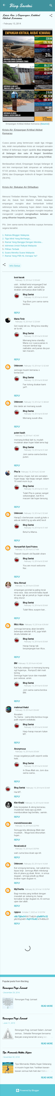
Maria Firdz (19, 319)
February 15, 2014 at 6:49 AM (36, 297)
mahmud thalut (21, 707)
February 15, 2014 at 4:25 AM (27, 586)
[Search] (51, 5)
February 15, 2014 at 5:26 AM (27, 710)
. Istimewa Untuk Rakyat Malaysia (20, 245)
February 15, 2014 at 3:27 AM (27, 549)
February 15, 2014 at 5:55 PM (27, 849)
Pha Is (17, 471)
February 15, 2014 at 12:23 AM (27, 322)
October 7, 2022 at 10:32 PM (33, 912)
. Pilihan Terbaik (11, 249)
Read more (47, 1006)
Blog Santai (20, 5)
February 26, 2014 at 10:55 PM (37, 889)
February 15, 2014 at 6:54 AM (36, 727)
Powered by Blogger (27, 1090)
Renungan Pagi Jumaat (14, 988)
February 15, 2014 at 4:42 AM (30, 663)
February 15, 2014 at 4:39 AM (36, 624)
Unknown (18, 365)
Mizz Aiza (18, 624)
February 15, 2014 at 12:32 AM (36, 366)
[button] (51, 16)
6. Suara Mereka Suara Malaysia (18, 252)
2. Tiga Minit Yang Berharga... (16, 238)
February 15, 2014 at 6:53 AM (36, 605)
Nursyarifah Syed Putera (25, 546)
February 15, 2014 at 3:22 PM (27, 826)
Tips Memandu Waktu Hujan (16, 1052)
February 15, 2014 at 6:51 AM (36, 450)
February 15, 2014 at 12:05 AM (27, 280)
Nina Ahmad (20, 583)
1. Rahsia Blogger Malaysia (15, 235)
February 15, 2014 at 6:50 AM (36, 336)
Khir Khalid (19, 802)
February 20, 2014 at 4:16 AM (36, 864)
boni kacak (19, 277)
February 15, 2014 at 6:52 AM (36, 561)
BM (15, 663)
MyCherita (19, 889)
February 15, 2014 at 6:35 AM (27, 751)
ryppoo (17, 912)
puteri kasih (19, 433)
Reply (17, 313)
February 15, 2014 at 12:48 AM (36, 402)
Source (45, 124)
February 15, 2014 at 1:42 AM (27, 435)
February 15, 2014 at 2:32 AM (33, 472)
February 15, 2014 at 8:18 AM (37, 803)
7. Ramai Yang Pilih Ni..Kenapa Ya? (19, 256)
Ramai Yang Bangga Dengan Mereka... (24, 242)
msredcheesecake (23, 823)
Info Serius (15, 265)
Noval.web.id (20, 846)
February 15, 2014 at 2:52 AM (36, 513)
